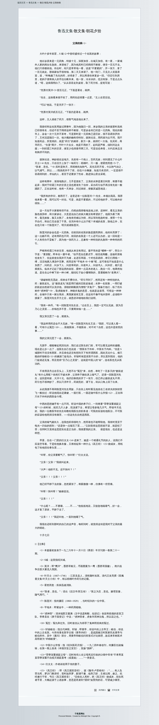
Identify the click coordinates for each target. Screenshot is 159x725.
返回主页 (21, 3)
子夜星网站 (79, 714)
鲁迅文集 (33, 3)
